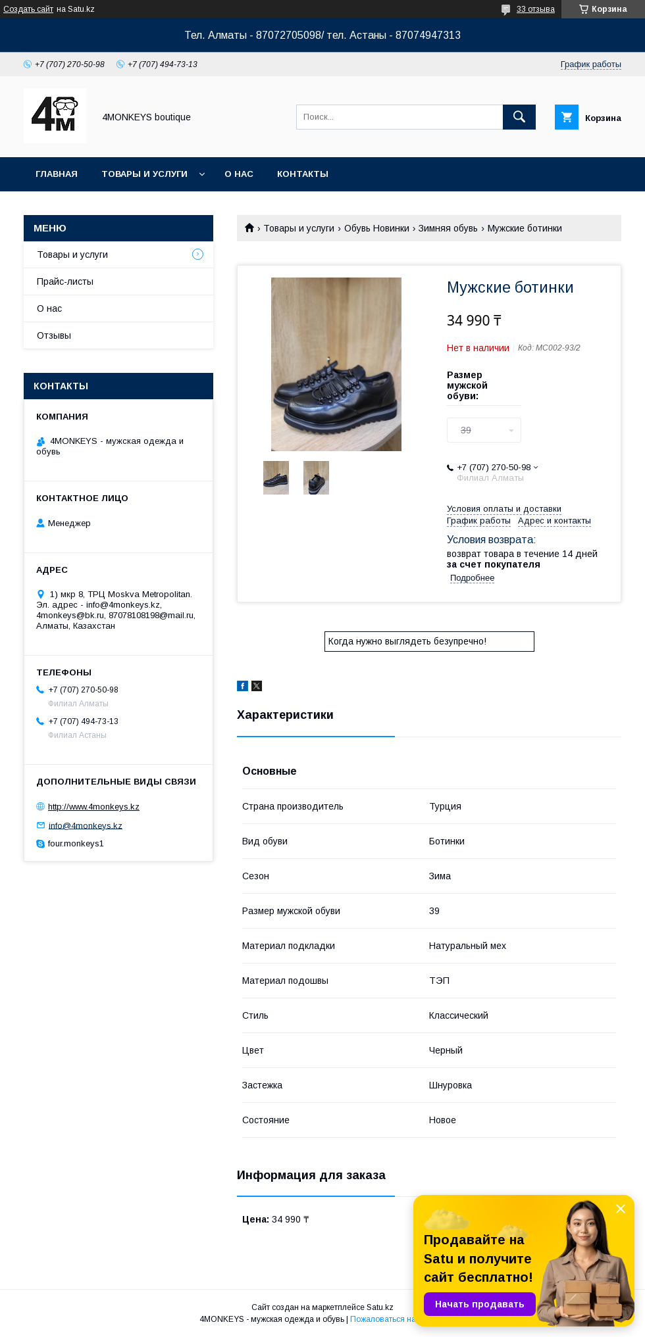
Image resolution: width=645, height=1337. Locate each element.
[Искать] (519, 117)
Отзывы (54, 335)
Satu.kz (380, 1307)
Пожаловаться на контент (398, 1319)
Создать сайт (28, 9)
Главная (57, 174)
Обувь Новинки (376, 228)
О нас (238, 174)
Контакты (302, 174)
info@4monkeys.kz (85, 825)
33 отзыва (536, 9)
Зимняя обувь (448, 228)
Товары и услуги (144, 174)
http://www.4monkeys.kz (94, 807)
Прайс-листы (65, 281)
